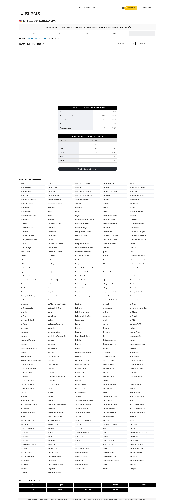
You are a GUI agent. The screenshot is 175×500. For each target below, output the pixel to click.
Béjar (50, 211)
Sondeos (115, 27)
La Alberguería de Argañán (57, 304)
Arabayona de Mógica (55, 203)
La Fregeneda (107, 308)
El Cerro (105, 256)
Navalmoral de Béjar (109, 356)
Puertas (50, 388)
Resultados (123, 27)
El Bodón (24, 256)
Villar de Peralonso (136, 452)
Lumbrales (51, 328)
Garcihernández (26, 288)
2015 (87, 33)
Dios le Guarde (25, 252)
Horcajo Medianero (109, 296)
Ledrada (105, 324)
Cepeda (77, 240)
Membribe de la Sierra (82, 336)
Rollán (105, 392)
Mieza (104, 336)
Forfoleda (133, 272)
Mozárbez (51, 352)
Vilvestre (24, 469)
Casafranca (52, 236)
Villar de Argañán (26, 452)
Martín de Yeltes (135, 332)
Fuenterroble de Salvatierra (30, 280)
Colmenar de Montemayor (84, 248)
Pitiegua (105, 380)
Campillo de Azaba (27, 228)
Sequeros (133, 416)
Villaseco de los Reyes (137, 460)
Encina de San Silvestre (137, 264)
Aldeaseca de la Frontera (83, 195)
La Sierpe (51, 320)
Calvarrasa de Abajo (54, 224)
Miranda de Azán (135, 336)
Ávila (32, 485)
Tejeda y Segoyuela (27, 428)
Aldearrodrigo (134, 191)
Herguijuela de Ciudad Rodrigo (113, 292)
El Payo (105, 260)
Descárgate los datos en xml (87, 169)
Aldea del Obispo (26, 191)
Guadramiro (25, 292)
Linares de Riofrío (135, 324)
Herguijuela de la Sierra (137, 292)
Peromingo (51, 380)
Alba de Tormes (26, 187)
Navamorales (134, 356)
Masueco (24, 336)
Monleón (132, 340)
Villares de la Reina (54, 456)
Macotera (106, 328)
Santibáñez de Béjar (109, 412)
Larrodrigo (106, 316)
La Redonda (52, 316)
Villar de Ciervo (53, 452)
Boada (50, 216)
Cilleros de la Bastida (109, 244)
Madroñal (133, 328)
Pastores (51, 368)
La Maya (105, 312)
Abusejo (23, 183)
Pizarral (132, 380)
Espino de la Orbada (82, 272)
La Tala (105, 320)
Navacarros (106, 352)
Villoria (105, 465)
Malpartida (24, 332)
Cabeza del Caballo (109, 220)
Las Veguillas (79, 320)
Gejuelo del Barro (81, 288)
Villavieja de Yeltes (81, 465)
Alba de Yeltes (52, 187)
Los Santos (24, 328)
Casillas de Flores (81, 236)
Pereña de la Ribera (27, 380)
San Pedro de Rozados (110, 408)
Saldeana (51, 396)
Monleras (24, 344)
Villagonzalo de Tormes (55, 448)
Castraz (50, 240)
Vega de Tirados (108, 444)
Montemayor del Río (109, 344)
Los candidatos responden (95, 27)
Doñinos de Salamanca (83, 252)
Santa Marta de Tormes (56, 412)
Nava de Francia (26, 356)
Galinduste (24, 284)
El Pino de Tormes (27, 264)
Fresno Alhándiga (81, 276)
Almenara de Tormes (82, 199)
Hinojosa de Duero (54, 296)
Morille (77, 348)
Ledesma (78, 324)
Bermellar (106, 211)
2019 (60, 33)
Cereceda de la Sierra (110, 240)
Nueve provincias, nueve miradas (73, 27)
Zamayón (133, 469)
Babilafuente (25, 207)
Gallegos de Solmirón (110, 284)
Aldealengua (52, 191)
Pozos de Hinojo (53, 384)
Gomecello (133, 288)
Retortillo (24, 392)
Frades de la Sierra (27, 276)
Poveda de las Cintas (27, 384)
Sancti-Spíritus (107, 400)
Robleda (50, 392)
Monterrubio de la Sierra (29, 348)
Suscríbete (131, 8)
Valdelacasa (52, 436)
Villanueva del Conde (136, 448)
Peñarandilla (79, 376)
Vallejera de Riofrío (109, 440)
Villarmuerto (25, 460)
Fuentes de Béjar (53, 280)
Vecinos (77, 444)
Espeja (50, 272)
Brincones (133, 216)
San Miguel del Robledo (110, 404)
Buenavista (51, 220)
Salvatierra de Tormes (110, 396)
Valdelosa (106, 436)
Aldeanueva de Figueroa (83, 191)
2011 (114, 33)
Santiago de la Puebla (82, 412)
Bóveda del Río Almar (110, 216)
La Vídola (24, 324)
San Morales (25, 408)
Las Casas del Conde (27, 320)
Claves (108, 27)
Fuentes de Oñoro (81, 280)
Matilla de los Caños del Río (57, 336)
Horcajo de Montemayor (83, 296)
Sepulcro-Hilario (108, 416)
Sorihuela (133, 420)
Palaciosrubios (53, 364)
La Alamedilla (134, 300)
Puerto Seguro (107, 388)
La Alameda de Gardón (110, 300)
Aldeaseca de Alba (54, 195)
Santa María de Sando (28, 412)
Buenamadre (25, 220)
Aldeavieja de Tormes (137, 195)
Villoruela (133, 465)
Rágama (132, 388)
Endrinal (105, 268)
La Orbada (133, 312)
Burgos (60, 485)
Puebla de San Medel (109, 384)
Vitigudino (51, 469)
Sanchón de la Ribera (137, 396)
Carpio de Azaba (108, 232)
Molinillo (78, 340)
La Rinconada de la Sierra (83, 316)
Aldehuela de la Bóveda (28, 199)
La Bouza (133, 304)
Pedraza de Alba (80, 368)
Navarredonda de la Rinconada (31, 360)
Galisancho (51, 284)
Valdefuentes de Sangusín (138, 432)
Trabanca (51, 432)
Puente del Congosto (27, 388)
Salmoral (78, 396)
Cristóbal (133, 248)
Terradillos (78, 428)
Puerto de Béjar (80, 388)
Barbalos (105, 207)
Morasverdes (52, 348)
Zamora (115, 490)
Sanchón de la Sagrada (28, 400)
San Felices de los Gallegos (57, 404)
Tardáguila (133, 424)
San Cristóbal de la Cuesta (84, 400)
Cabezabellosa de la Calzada (84, 220)
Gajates (105, 280)
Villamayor (106, 448)
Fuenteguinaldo (108, 276)
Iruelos (23, 300)
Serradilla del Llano (54, 420)
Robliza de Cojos (80, 392)
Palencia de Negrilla (82, 364)
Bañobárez (51, 207)
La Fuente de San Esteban (138, 308)
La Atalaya (78, 304)
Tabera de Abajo (53, 424)
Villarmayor (133, 456)
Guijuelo (78, 292)
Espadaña (24, 272)
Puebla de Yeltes (135, 384)
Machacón (78, 328)
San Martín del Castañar (83, 404)
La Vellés (133, 320)
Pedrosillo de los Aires (137, 368)
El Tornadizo (107, 264)
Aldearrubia (25, 195)
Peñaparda (24, 376)
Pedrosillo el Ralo (26, 372)
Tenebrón (51, 428)
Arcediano (106, 203)
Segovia (32, 490)
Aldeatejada (106, 195)
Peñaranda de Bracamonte (57, 376)
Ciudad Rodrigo (26, 248)
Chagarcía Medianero (82, 244)
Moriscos (133, 348)
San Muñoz (51, 408)
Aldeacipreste (107, 187)
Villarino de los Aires (109, 456)
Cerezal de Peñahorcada (138, 240)
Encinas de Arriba (54, 268)
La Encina (78, 308)
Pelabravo (51, 372)
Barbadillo (78, 207)
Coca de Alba (52, 248)
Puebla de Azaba (80, 384)
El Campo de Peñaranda (83, 256)
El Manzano (52, 260)
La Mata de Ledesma (82, 312)
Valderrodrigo (25, 440)
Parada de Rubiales (136, 364)
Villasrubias (24, 465)
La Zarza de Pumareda (55, 324)
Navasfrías (51, 360)
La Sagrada (133, 316)
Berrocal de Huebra (136, 211)
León (87, 485)
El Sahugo (51, 264)
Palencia (115, 485)
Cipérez (132, 244)
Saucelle (78, 416)
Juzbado (78, 300)
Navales (78, 356)
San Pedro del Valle (81, 408)
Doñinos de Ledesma (55, 252)
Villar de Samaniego (27, 456)
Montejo (78, 344)
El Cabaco (51, 256)
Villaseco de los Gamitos (111, 460)
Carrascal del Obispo (28, 236)
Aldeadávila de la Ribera (138, 187)
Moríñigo (105, 348)
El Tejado (78, 264)
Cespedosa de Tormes (55, 244)
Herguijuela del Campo (28, 296)
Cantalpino (24, 232)
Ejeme (105, 252)
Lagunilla (24, 312)
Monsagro (51, 344)
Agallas (50, 183)
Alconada (78, 187)
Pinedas (78, 380)
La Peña (23, 316)
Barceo (132, 207)
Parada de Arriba (108, 364)
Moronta (23, 352)
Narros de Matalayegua (83, 352)
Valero (77, 440)
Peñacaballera (134, 372)
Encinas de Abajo (26, 268)
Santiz (23, 416)
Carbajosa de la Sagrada (83, 232)
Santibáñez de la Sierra (137, 412)
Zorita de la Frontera (54, 473)
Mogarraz (51, 340)
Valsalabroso (134, 440)
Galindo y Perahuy (136, 280)
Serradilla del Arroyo (27, 420)
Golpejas (105, 288)
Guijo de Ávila (52, 292)
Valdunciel (51, 440)
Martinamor (106, 332)
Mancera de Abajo (54, 332)
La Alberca (24, 304)
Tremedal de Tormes (82, 432)
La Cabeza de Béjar (27, 308)
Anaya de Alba (134, 199)
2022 (33, 33)
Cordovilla (106, 248)
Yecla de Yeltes (80, 469)
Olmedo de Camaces (109, 360)
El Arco (132, 252)
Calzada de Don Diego (110, 224)
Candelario (51, 228)
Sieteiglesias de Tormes (83, 420)
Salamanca (24, 396)
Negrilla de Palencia (82, 360)
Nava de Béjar (134, 352)
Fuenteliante (134, 276)
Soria (60, 490)
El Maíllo (23, 260)
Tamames (78, 424)
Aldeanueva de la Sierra (110, 191)
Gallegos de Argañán (82, 284)
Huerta (132, 296)
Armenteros (134, 203)
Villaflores (24, 448)
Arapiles (78, 203)
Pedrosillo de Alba (108, 368)
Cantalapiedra (134, 228)
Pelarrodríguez (80, 372)
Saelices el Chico (135, 392)
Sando (132, 400)
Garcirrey (51, 288)
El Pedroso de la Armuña (138, 260)
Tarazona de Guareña (110, 424)
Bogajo (77, 216)
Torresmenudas (26, 432)
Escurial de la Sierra (136, 268)
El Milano (78, 260)
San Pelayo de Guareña (137, 408)
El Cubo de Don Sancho (137, 256)
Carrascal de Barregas (137, 232)
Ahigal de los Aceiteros (82, 183)
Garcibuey (133, 284)
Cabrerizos (133, 220)
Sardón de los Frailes (55, 416)
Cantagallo (106, 228)
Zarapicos (24, 473)
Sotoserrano (25, 424)
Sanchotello (52, 400)
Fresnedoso (52, 276)
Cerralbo (24, 244)
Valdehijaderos (26, 436)
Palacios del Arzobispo (28, 364)
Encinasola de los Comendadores (86, 268)
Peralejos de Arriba (136, 376)
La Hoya (50, 312)
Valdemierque (134, 436)
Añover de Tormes (27, 203)
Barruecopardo (26, 211)
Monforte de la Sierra (110, 340)
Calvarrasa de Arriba (82, 224)
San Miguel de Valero (137, 404)
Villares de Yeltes (81, 456)
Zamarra (105, 469)
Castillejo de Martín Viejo (29, 240)
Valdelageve (79, 436)
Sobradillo (106, 420)
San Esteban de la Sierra (29, 404)
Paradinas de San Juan (28, 368)
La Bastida (106, 304)
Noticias (48, 27)
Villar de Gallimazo (81, 452)
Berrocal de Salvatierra (28, 216)
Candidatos (56, 27)
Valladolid (87, 490)
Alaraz (132, 183)
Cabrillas (24, 224)
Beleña (77, 211)
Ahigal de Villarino (108, 183)
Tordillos (132, 428)
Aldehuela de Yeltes (54, 199)
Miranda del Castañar (28, 340)
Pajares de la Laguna (137, 360)
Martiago (78, 332)
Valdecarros (107, 432)
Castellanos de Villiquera (138, 236)
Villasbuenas (52, 460)
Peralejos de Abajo (109, 376)
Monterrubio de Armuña (137, 344)
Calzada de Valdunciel (137, 224)
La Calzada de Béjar (54, 308)
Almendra (106, 199)
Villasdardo (79, 460)
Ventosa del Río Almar (137, 444)
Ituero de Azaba (53, 300)
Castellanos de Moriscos (111, 236)
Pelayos (105, 372)
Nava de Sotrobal (53, 356)
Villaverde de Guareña (55, 465)
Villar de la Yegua (108, 452)
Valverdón (51, 444)
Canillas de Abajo (81, 228)
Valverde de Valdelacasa (29, 444)
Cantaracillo (52, 232)
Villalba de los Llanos (82, 448)
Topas (105, 428)
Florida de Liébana (109, 272)
